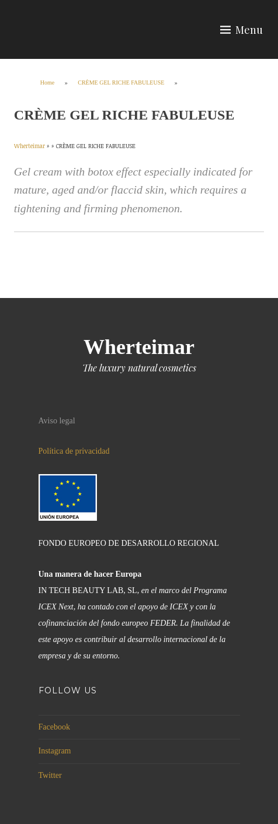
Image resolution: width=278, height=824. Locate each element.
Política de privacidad (74, 451)
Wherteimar (139, 347)
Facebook (54, 727)
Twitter (50, 775)
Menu (249, 30)
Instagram (55, 750)
